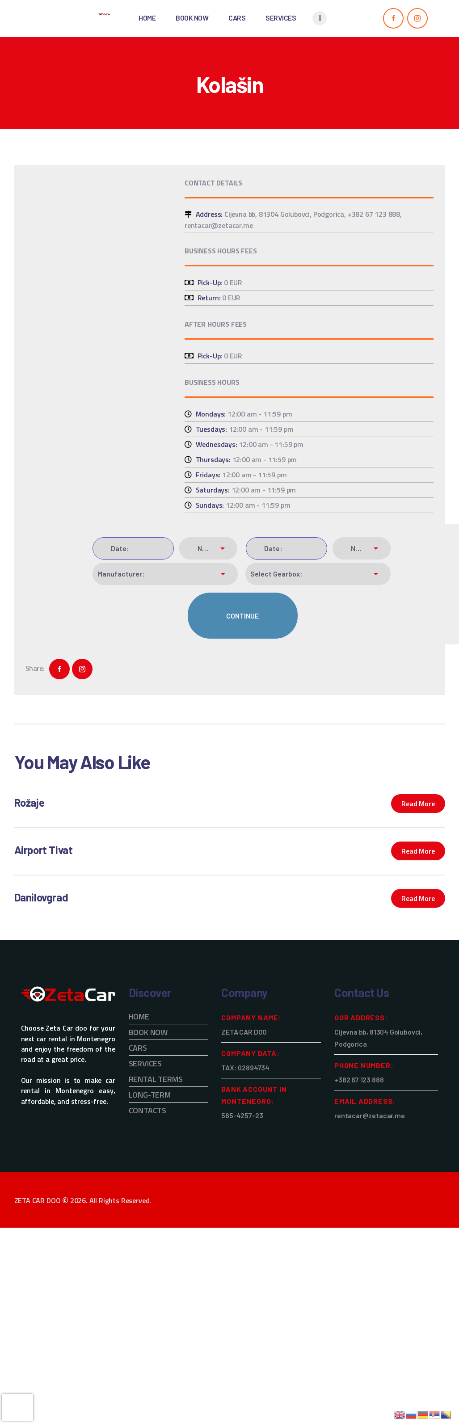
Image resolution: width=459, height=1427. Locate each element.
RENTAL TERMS (156, 1079)
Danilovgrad (41, 897)
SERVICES (145, 1063)
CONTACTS (148, 1110)
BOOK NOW (148, 1032)
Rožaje (29, 802)
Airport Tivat (43, 849)
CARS (138, 1048)
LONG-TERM (150, 1095)
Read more (417, 803)
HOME (139, 1016)
